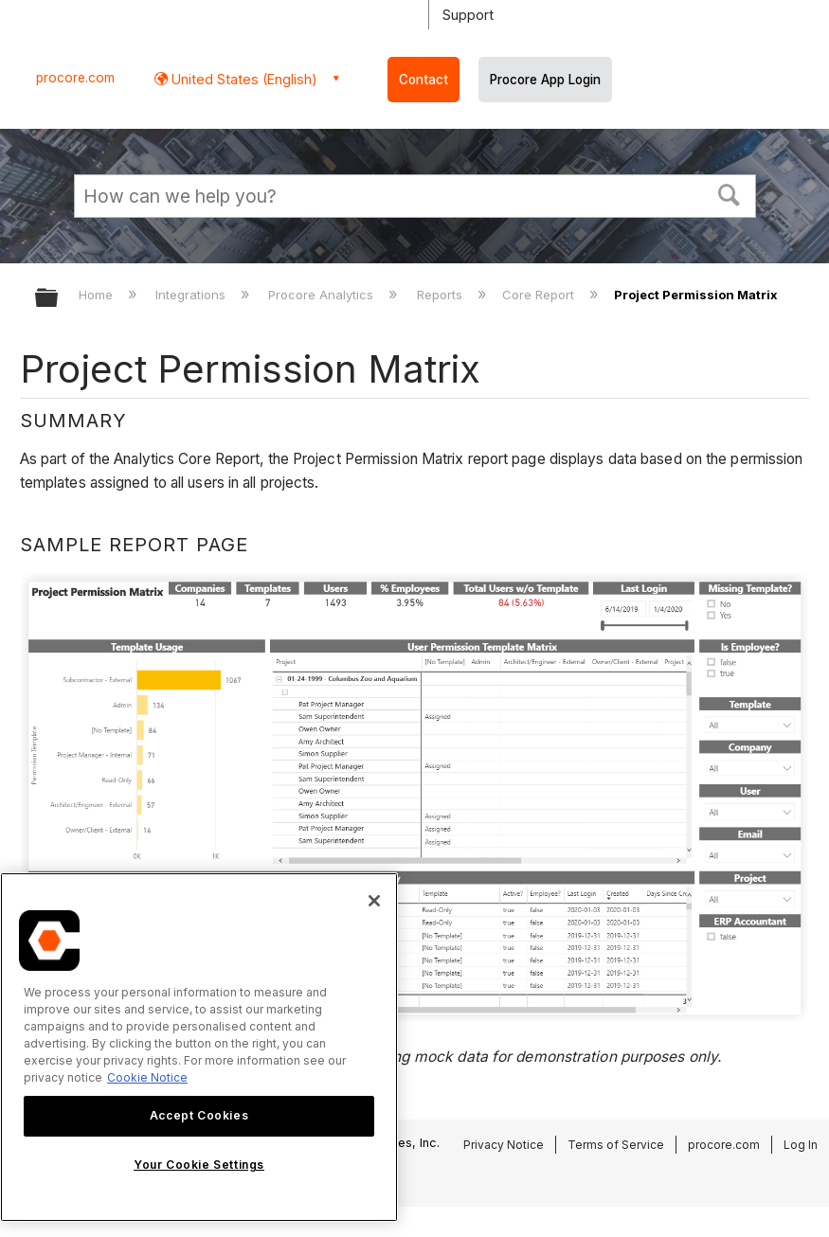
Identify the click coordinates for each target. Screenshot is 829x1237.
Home (98, 294)
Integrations (192, 294)
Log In (801, 1145)
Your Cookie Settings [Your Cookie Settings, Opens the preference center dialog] (199, 1164)
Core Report (540, 294)
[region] (199, 1047)
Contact (423, 79)
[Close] (374, 901)
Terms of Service (616, 1145)
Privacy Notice (503, 1145)
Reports (441, 294)
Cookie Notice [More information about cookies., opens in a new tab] (147, 1077)
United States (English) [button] (242, 79)
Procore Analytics (322, 294)
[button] (728, 193)
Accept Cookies (199, 1115)
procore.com (75, 77)
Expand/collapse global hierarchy (59, 299)
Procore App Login (545, 79)
